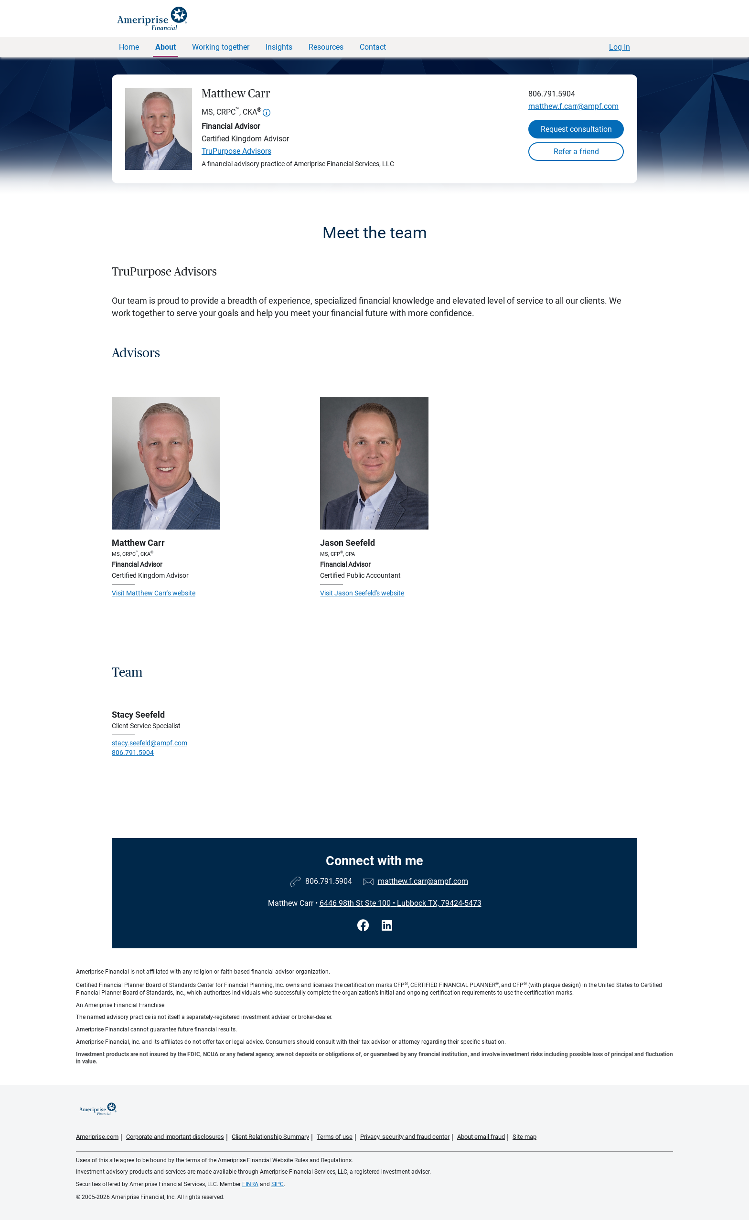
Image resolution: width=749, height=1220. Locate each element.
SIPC (277, 1184)
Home (129, 47)
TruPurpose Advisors (236, 151)
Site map (524, 1136)
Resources (326, 47)
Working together (220, 47)
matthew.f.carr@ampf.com (573, 106)
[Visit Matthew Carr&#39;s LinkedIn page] (387, 926)
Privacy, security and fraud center (404, 1136)
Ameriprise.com (97, 1136)
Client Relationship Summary (270, 1136)
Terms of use (335, 1136)
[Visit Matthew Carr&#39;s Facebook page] (364, 926)
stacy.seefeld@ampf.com (149, 743)
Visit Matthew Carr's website (153, 593)
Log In (619, 47)
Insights (279, 47)
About (165, 47)
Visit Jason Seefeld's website (362, 593)
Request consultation (576, 129)
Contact (373, 47)
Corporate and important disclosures (175, 1136)
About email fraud (481, 1136)
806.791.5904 (551, 93)
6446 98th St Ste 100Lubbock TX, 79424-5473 (401, 903)
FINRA (250, 1184)
